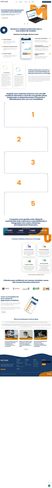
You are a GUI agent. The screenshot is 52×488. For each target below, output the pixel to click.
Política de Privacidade (28, 364)
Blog (29, 1)
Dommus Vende (35, 364)
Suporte (26, 1)
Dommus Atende (35, 366)
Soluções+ (21, 2)
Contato (33, 1)
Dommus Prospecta (36, 363)
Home (16, 1)
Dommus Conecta (35, 361)
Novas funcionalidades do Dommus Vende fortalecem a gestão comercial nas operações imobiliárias (40, 344)
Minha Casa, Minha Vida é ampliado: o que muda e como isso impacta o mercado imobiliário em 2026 (25, 344)
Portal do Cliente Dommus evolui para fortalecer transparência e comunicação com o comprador (11, 344)
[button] (24, 23)
